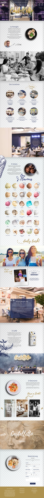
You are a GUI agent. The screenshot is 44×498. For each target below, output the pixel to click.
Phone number (28, 469)
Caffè (23, 2)
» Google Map (34, 492)
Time (34, 472)
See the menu (22, 441)
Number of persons (36, 469)
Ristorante (25, 2)
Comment (27, 476)
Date (27, 472)
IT (28, 0)
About (18, 2)
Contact (33, 2)
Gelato (21, 2)
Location (27, 462)
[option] (22, 308)
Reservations (29, 2)
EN (27, 0)
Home (16, 2)
